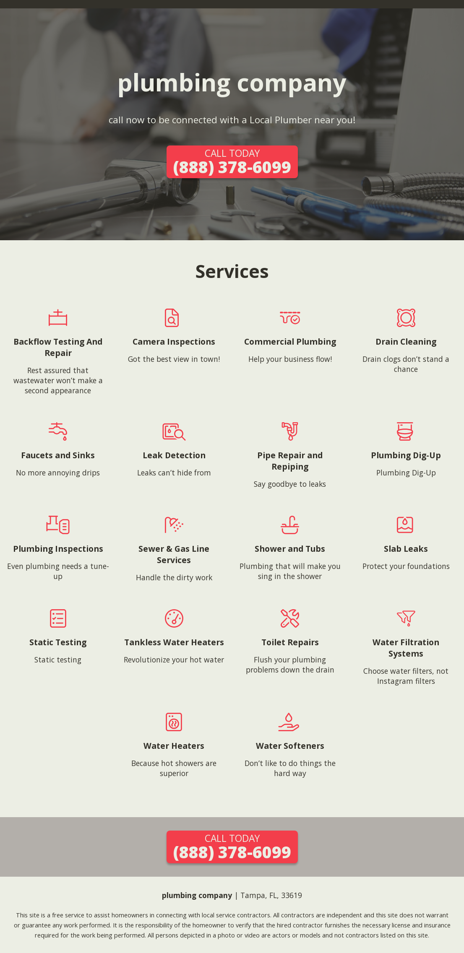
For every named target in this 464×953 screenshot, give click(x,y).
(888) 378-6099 (232, 162)
